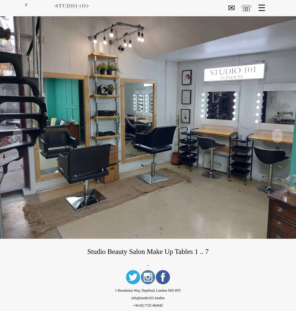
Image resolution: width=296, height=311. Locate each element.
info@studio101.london (148, 298)
